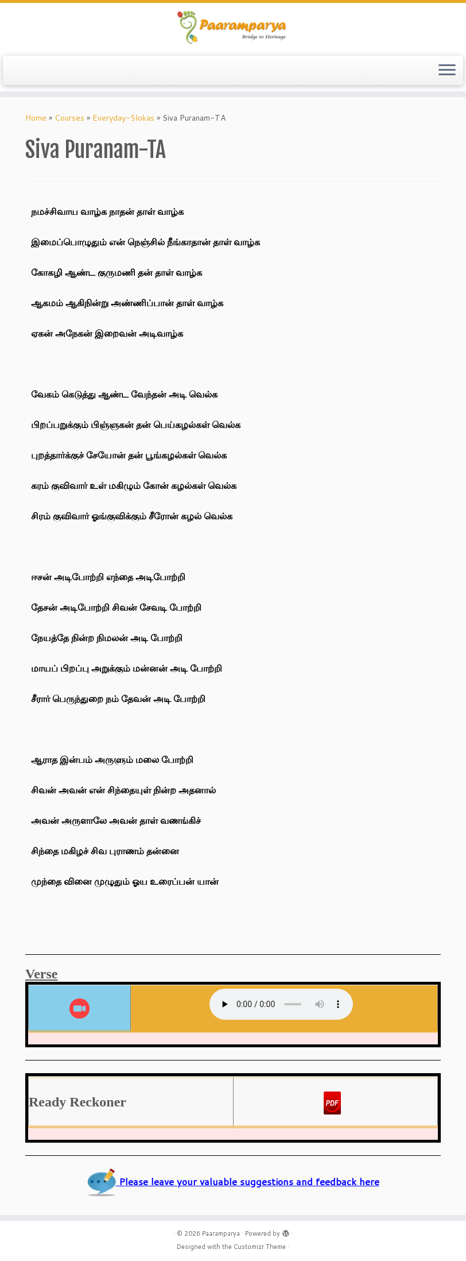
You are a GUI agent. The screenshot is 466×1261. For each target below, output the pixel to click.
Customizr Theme (260, 1246)
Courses (69, 118)
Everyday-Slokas (123, 118)
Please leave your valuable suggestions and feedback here (233, 1181)
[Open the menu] (447, 70)
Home (35, 118)
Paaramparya (221, 1233)
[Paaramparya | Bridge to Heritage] (233, 28)
